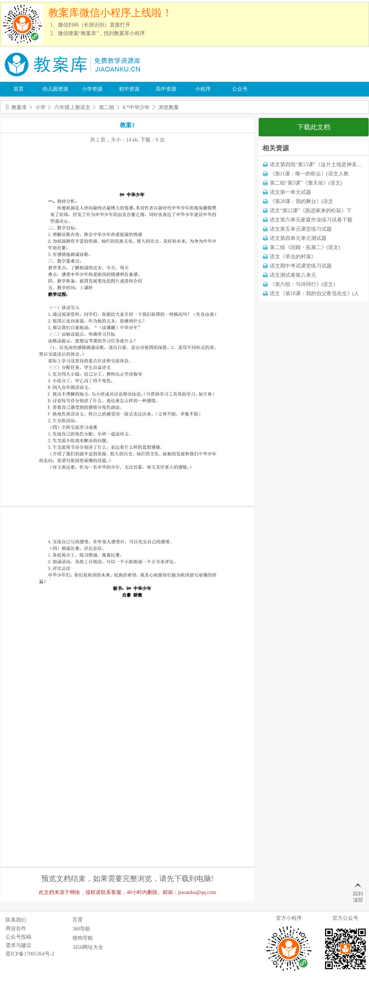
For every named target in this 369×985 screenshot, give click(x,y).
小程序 (203, 89)
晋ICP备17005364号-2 (30, 954)
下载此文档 (313, 127)
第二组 (106, 107)
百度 (77, 919)
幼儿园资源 (55, 89)
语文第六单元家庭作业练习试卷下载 (311, 220)
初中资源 (129, 89)
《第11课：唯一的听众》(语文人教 (309, 174)
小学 (40, 107)
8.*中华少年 (136, 107)
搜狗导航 (82, 938)
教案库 (19, 107)
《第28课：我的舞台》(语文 (302, 201)
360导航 (81, 929)
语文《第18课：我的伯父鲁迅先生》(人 (314, 293)
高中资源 (166, 89)
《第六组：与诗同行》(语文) (302, 284)
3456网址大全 (87, 947)
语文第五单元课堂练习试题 (301, 229)
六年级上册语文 (72, 107)
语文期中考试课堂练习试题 (301, 266)
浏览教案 (168, 107)
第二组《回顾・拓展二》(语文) (305, 247)
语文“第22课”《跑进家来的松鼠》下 (311, 210)
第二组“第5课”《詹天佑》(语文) (306, 183)
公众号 (240, 89)
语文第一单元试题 (290, 192)
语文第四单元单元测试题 (298, 238)
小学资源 (92, 89)
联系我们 (16, 920)
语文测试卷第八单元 (293, 275)
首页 (18, 89)
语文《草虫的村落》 (293, 256)
